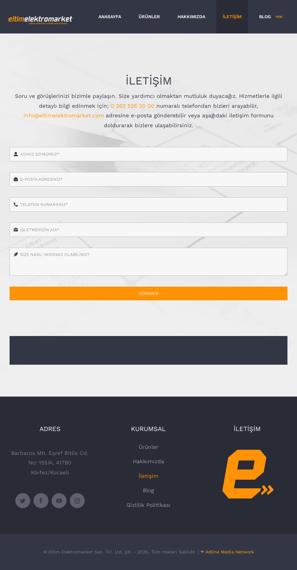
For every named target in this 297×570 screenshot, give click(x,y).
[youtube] (59, 500)
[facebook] (40, 500)
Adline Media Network (230, 551)
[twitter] (22, 500)
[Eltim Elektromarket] (247, 445)
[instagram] (77, 500)
